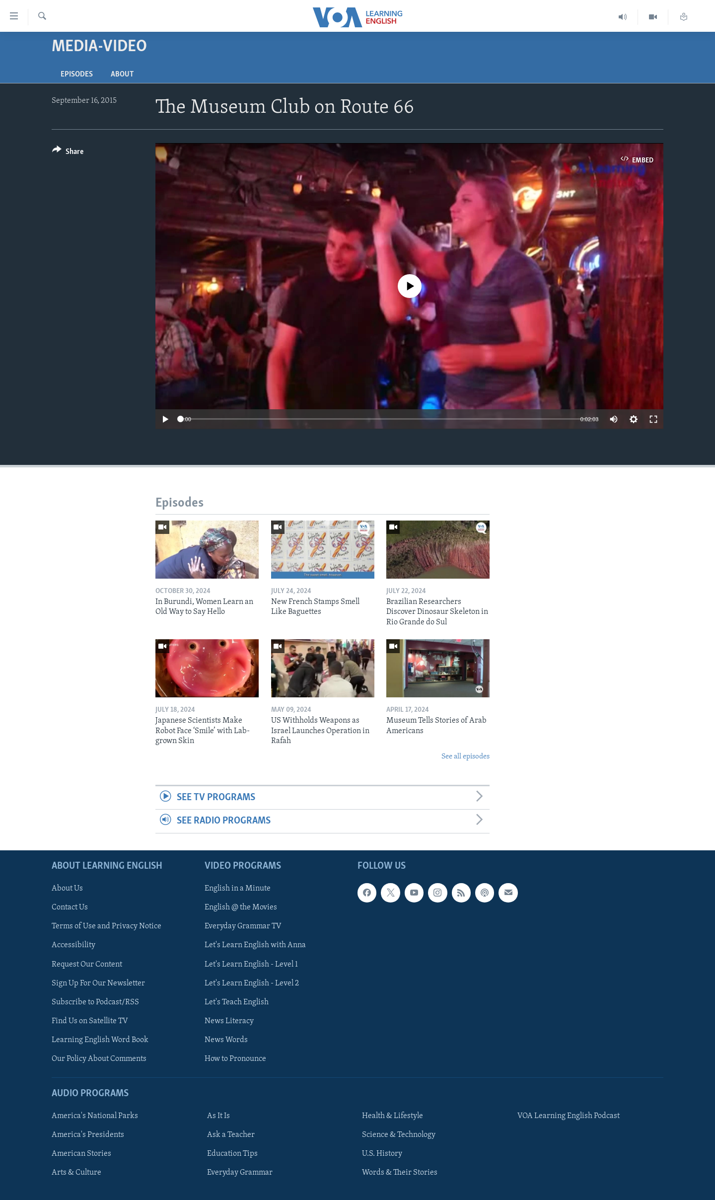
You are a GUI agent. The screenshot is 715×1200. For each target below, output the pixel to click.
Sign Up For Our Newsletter (98, 983)
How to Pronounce (235, 1058)
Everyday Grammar (240, 1173)
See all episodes (465, 756)
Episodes (77, 74)
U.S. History (382, 1154)
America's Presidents (88, 1135)
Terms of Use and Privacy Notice (106, 926)
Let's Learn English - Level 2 (252, 983)
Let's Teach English (237, 1002)
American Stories (81, 1154)
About (122, 74)
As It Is (218, 1116)
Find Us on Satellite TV (90, 1021)
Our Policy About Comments (99, 1058)
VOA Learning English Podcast (568, 1116)
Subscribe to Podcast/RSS (95, 1002)
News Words (226, 1040)
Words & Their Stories (399, 1173)
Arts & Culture (76, 1173)
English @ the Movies (241, 907)
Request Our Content (87, 964)
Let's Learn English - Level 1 (251, 964)
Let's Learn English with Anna (255, 945)
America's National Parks (95, 1116)
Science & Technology (398, 1135)
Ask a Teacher (231, 1135)
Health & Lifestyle (392, 1116)
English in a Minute (238, 889)
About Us (67, 889)
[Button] (67, 153)
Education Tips (232, 1154)
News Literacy (229, 1021)
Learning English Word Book (100, 1040)
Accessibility (73, 945)
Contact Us (70, 907)
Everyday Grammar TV (243, 926)
